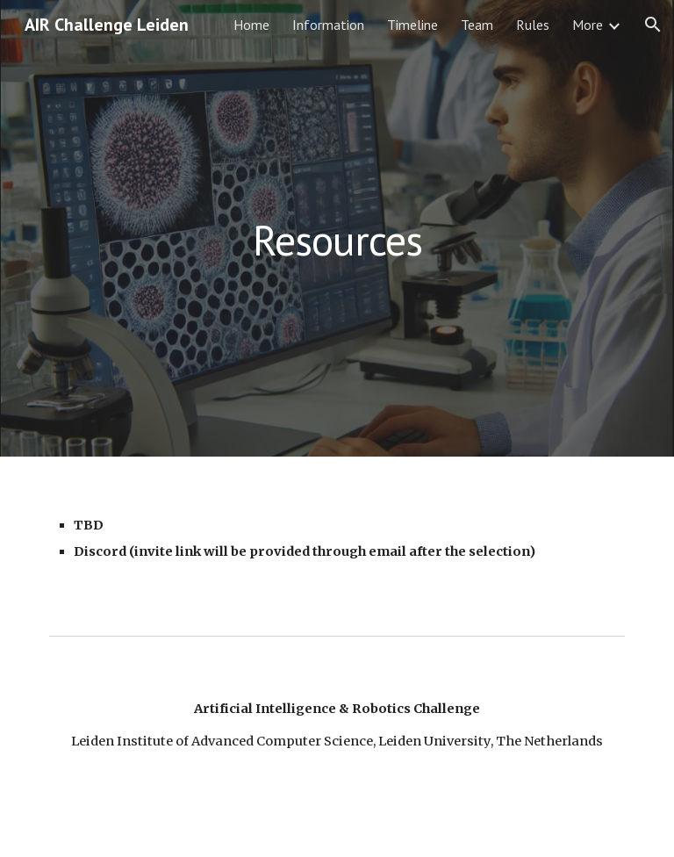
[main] (336, 228)
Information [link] (328, 24)
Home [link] (251, 24)
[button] (653, 25)
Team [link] (477, 24)
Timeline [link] (412, 24)
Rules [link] (532, 24)
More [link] (587, 24)
